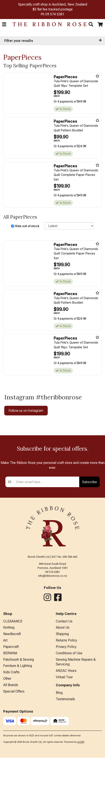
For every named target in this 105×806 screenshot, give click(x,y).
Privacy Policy (66, 695)
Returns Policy (66, 689)
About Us (62, 676)
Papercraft (11, 695)
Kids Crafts (11, 720)
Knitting (8, 676)
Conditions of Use (69, 701)
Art (5, 689)
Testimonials (65, 747)
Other (7, 727)
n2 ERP (80, 790)
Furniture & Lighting (17, 714)
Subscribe (89, 530)
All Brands (10, 733)
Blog (59, 741)
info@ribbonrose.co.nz (52, 624)
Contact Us (64, 670)
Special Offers (13, 740)
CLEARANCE (12, 670)
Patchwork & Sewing (18, 708)
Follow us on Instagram (26, 410)
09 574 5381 (54, 14)
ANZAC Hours (66, 719)
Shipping (62, 682)
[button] (4, 24)
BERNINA (10, 701)
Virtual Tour (64, 725)
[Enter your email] (47, 530)
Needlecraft (12, 682)
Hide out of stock (27, 226)
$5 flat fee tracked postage (53, 9)
